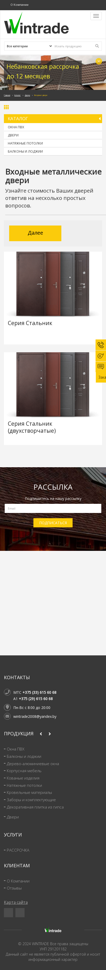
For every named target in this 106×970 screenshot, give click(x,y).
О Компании (19, 5)
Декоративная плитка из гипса (35, 807)
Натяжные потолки (25, 143)
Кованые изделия (23, 778)
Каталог (17, 95)
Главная (7, 95)
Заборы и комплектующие (31, 799)
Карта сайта (16, 902)
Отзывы (14, 888)
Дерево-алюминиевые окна (33, 763)
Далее (35, 232)
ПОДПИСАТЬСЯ (53, 522)
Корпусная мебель (24, 770)
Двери (27, 95)
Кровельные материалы (29, 792)
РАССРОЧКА (18, 850)
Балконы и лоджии (25, 151)
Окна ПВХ (16, 127)
